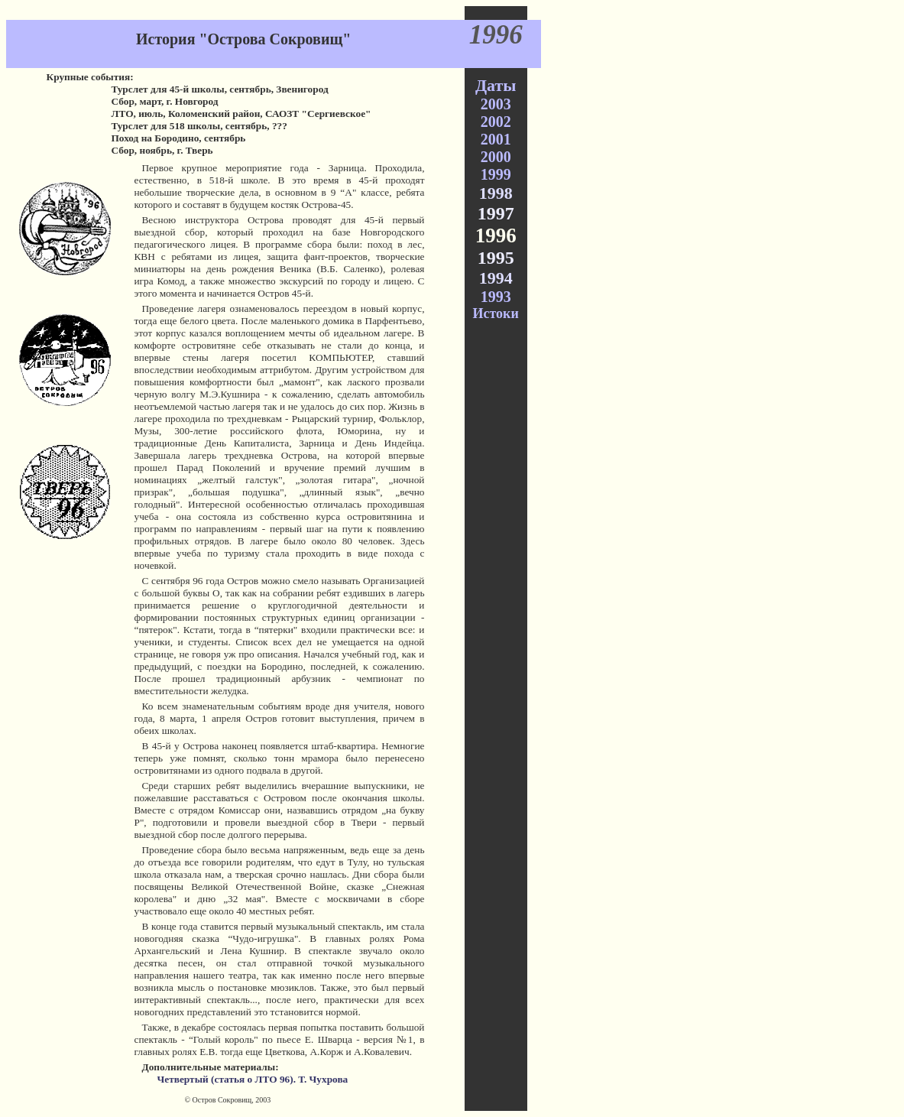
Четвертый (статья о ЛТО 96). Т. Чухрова (252, 1079)
